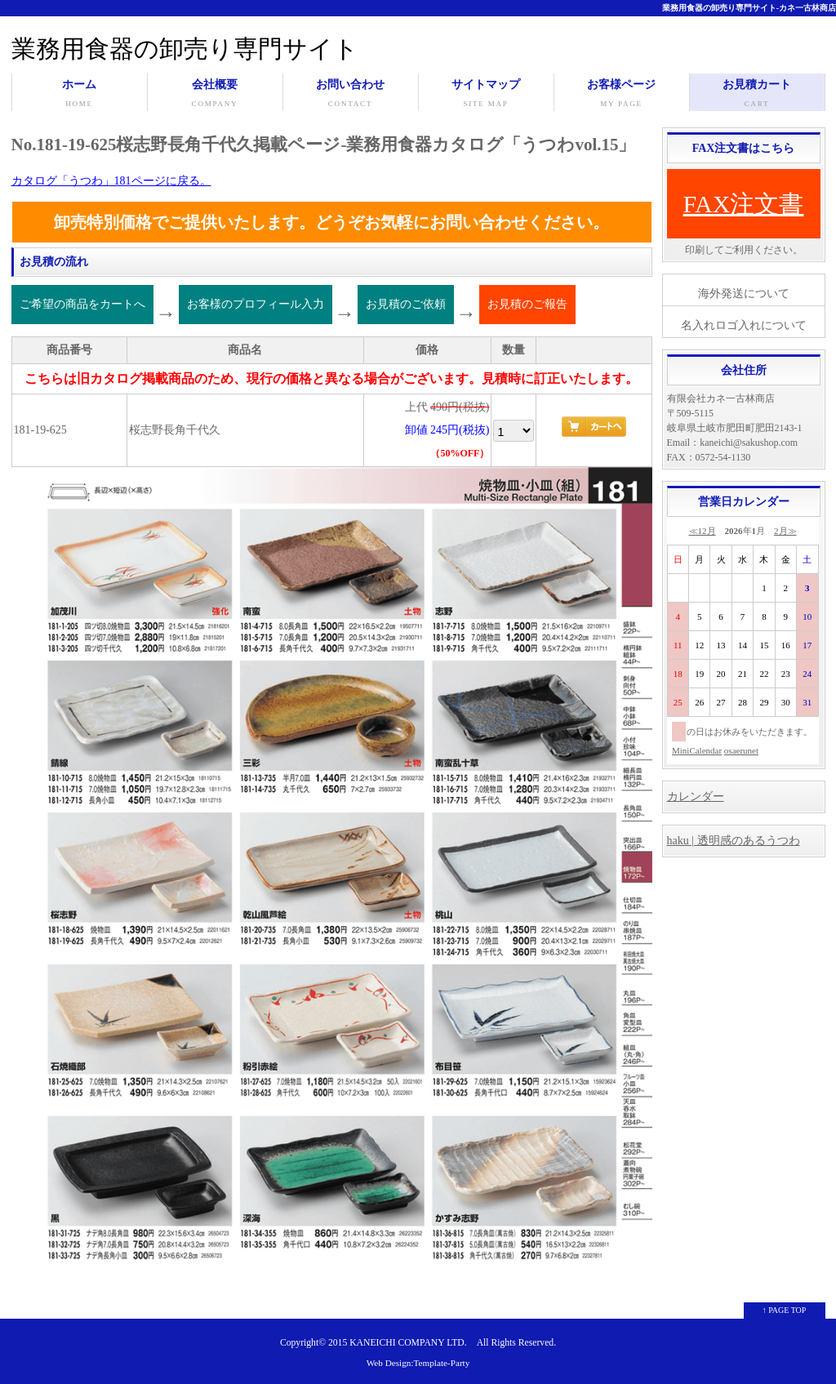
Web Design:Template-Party (418, 1363)
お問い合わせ (350, 94)
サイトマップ (486, 94)
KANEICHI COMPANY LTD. (407, 1342)
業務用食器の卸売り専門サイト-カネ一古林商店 (749, 7)
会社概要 (215, 94)
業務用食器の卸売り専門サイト (184, 48)
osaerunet (741, 750)
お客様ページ (621, 94)
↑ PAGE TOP (785, 1310)
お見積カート (757, 94)
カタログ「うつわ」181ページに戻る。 (111, 181)
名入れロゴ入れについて (744, 325)
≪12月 (702, 531)
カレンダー (695, 796)
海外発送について (743, 293)
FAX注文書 (743, 203)
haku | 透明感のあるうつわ (733, 840)
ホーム (79, 94)
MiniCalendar (697, 750)
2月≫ (785, 531)
